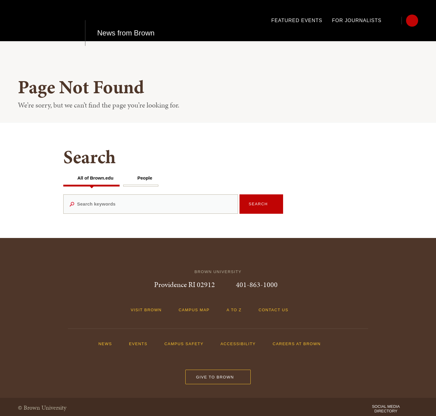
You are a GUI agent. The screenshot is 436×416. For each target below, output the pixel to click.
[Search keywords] (150, 204)
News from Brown (125, 20)
